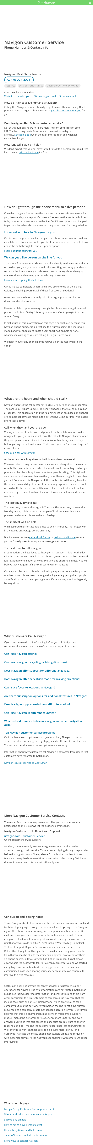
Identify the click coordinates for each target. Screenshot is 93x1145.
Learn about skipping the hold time (23, 280)
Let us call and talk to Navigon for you (29, 232)
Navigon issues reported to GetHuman (25, 762)
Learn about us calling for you (20, 250)
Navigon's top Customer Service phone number (30, 1109)
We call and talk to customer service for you (28, 1114)
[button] (90, 2)
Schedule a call (67, 96)
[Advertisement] (46, 139)
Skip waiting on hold (45, 96)
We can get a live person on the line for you (33, 257)
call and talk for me (39, 537)
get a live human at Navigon (66, 110)
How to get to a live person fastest (23, 1125)
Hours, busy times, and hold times (23, 1130)
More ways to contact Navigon (21, 1140)
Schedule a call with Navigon (19, 452)
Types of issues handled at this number (26, 1135)
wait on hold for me (65, 537)
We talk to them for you (17, 96)
